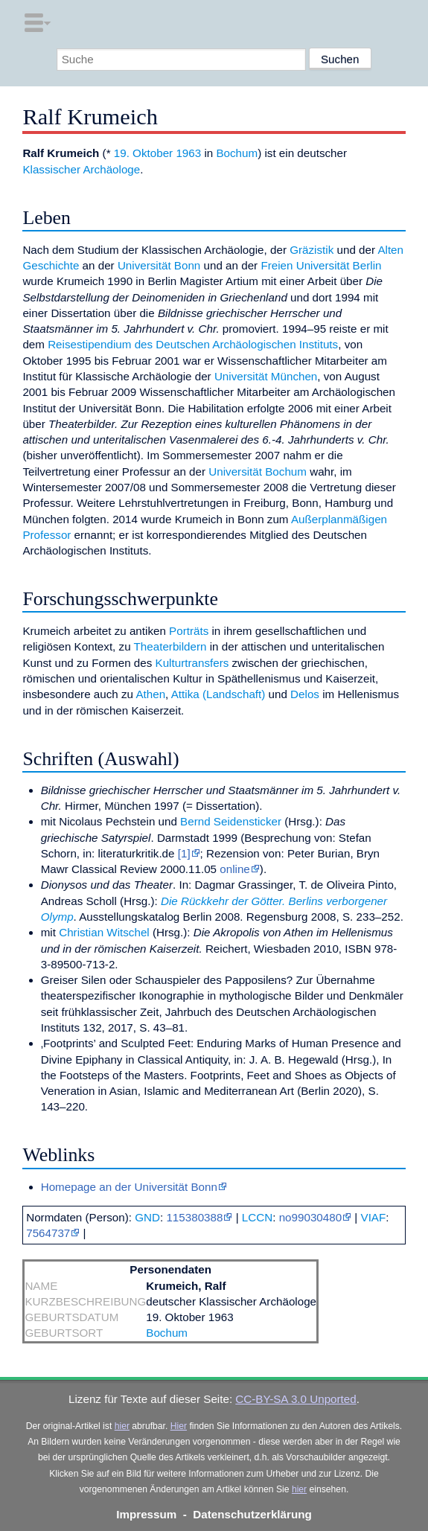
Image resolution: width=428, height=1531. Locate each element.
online (235, 869)
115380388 (194, 1217)
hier (122, 1426)
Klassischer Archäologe (81, 169)
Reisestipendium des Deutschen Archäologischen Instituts (193, 344)
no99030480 (310, 1217)
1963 (188, 153)
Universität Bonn (159, 265)
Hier (178, 1426)
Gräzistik (311, 249)
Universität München (265, 376)
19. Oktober (143, 153)
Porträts (188, 630)
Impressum (146, 1514)
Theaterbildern (170, 646)
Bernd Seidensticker (230, 821)
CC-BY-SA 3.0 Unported (295, 1399)
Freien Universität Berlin (321, 265)
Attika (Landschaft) (218, 694)
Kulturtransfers (192, 662)
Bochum (237, 153)
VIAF (373, 1217)
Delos (304, 694)
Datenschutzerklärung (252, 1514)
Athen (150, 694)
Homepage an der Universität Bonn (129, 1186)
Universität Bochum (257, 471)
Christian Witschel (104, 932)
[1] (184, 853)
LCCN (257, 1217)
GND (147, 1217)
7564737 (48, 1233)
